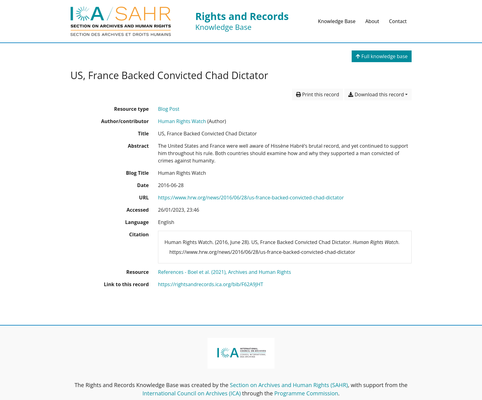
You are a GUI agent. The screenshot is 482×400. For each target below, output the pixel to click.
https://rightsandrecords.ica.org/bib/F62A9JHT (210, 284)
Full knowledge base (382, 56)
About (372, 21)
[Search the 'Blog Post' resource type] (168, 109)
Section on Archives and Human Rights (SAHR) (289, 385)
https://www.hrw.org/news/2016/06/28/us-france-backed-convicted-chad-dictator (251, 197)
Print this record (317, 94)
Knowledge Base (336, 21)
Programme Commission (306, 393)
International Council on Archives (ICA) (191, 393)
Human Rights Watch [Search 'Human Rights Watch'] (182, 121)
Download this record (376, 94)
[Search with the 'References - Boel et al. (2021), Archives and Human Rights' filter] (224, 272)
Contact (398, 21)
